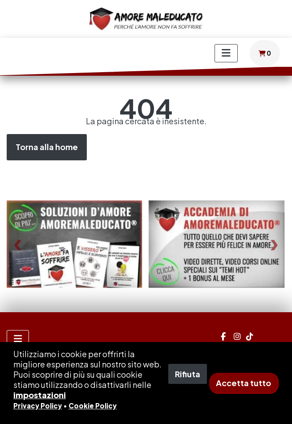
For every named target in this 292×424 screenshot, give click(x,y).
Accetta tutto (243, 383)
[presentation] (17, 244)
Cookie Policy (93, 405)
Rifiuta (187, 374)
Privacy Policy (37, 405)
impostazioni (39, 395)
